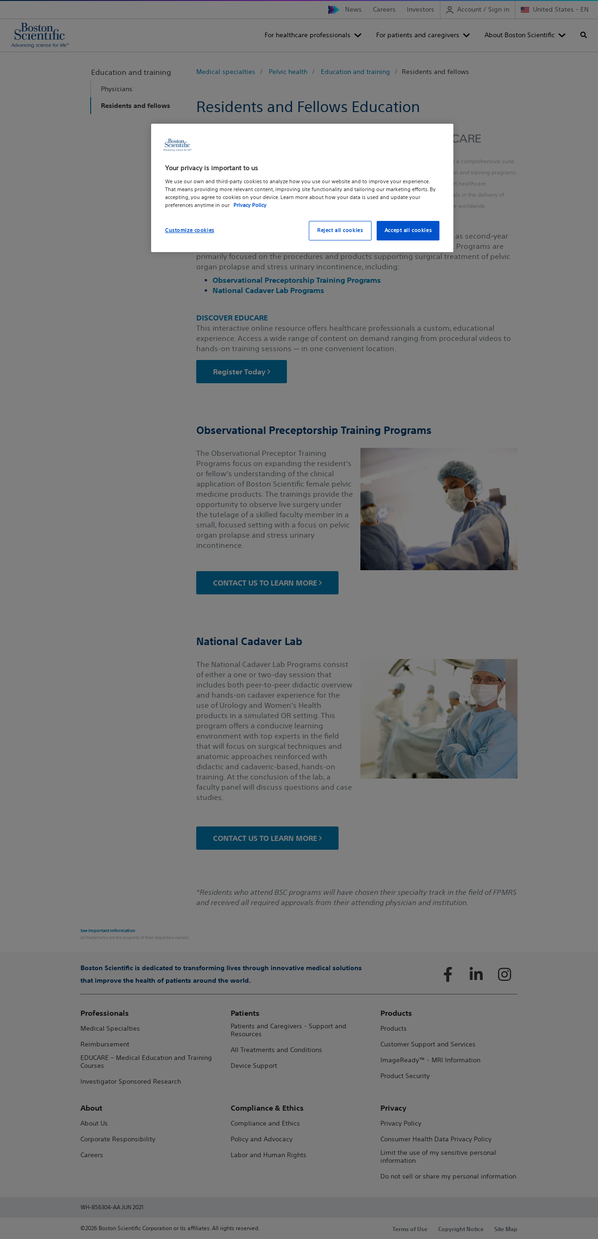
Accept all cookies (408, 230)
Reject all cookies (340, 230)
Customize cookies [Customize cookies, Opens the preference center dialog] (189, 230)
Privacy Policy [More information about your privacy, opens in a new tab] (249, 205)
